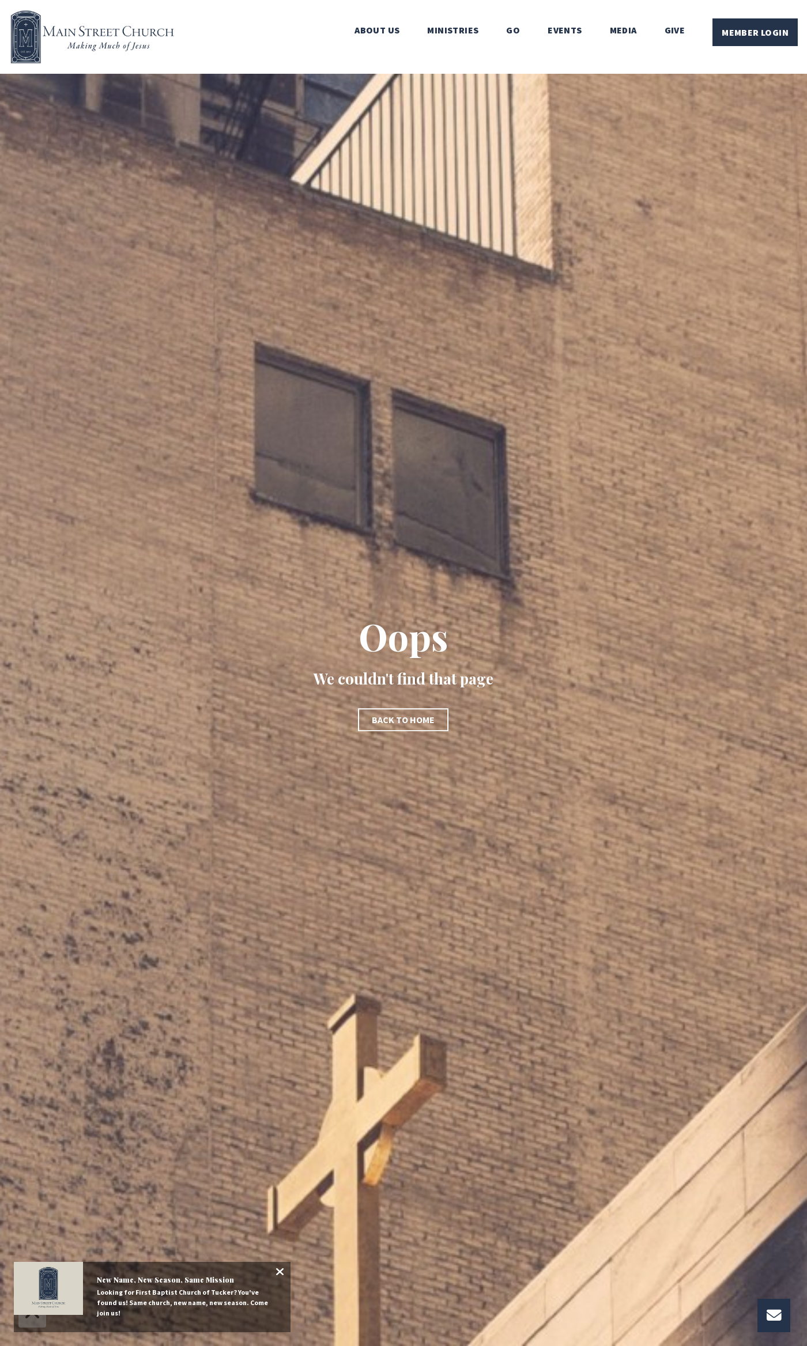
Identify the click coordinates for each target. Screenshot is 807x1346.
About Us (377, 30)
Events (565, 30)
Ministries (452, 30)
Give (675, 30)
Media (623, 30)
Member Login (755, 32)
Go (513, 30)
